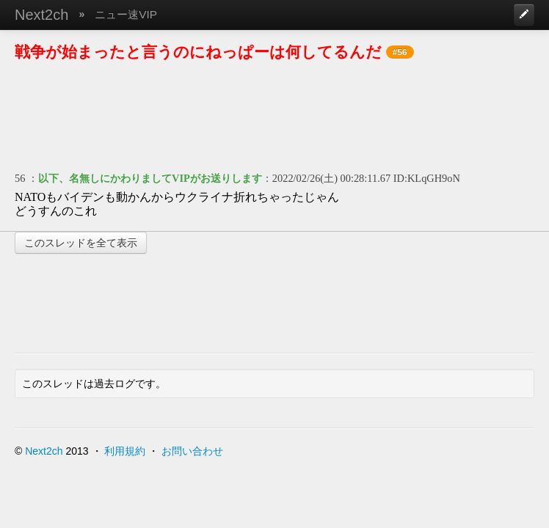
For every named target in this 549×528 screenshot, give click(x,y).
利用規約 (124, 451)
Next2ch (41, 15)
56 (20, 178)
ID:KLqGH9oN (426, 178)
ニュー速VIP (126, 14)
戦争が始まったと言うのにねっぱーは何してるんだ (198, 51)
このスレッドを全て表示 (80, 243)
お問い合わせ (192, 451)
